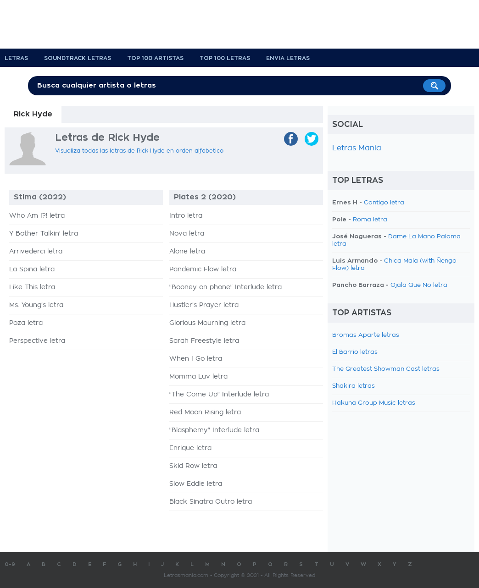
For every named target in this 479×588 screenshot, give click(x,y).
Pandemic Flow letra (202, 269)
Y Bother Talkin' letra (43, 234)
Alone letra (187, 251)
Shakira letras (353, 386)
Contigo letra (384, 203)
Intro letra (185, 216)
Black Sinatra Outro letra (210, 502)
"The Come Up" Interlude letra (219, 394)
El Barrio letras (355, 352)
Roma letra (370, 220)
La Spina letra (32, 269)
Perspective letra (37, 341)
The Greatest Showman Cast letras (386, 369)
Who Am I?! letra (37, 216)
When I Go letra (195, 359)
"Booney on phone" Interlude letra (225, 287)
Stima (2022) (40, 197)
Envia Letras (288, 58)
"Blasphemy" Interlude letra (214, 430)
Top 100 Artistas (155, 58)
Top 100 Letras (225, 58)
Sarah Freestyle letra (204, 341)
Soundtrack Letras (77, 58)
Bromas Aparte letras (365, 335)
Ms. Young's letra (36, 305)
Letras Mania (356, 148)
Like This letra (32, 287)
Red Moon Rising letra (205, 412)
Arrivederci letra (35, 251)
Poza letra (26, 323)
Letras (16, 58)
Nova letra (186, 234)
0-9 (10, 564)
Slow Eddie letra (195, 484)
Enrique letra (190, 448)
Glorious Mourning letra (207, 323)
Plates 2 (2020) (205, 197)
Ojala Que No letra (418, 285)
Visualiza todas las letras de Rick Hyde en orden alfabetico (139, 151)
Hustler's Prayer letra (204, 305)
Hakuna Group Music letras (373, 403)
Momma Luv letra (198, 377)
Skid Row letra (193, 466)
